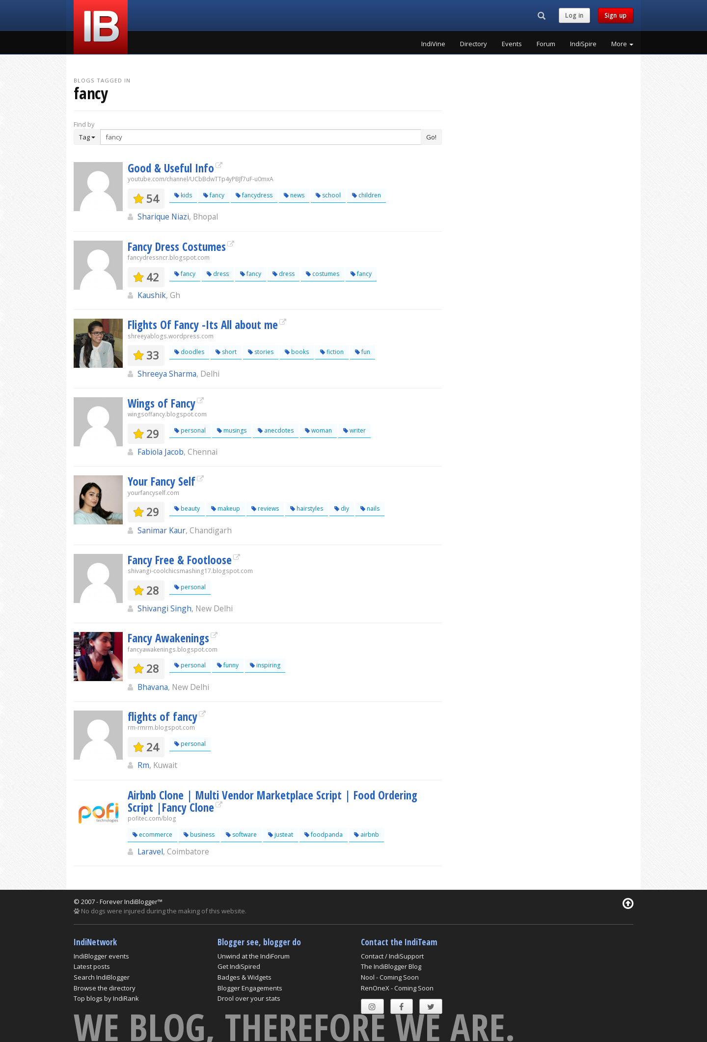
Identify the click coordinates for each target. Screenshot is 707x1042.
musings (231, 430)
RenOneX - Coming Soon (397, 988)
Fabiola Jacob (160, 451)
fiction (332, 352)
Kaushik (151, 295)
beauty (187, 508)
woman (318, 430)
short (226, 352)
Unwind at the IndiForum (254, 956)
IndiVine (433, 43)
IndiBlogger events (101, 956)
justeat (280, 834)
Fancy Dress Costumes (177, 246)
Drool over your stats (249, 998)
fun (362, 352)
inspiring (265, 665)
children (366, 195)
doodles (189, 352)
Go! (431, 137)
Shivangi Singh (164, 608)
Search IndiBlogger (102, 977)
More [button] (622, 43)
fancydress (254, 195)
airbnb (366, 834)
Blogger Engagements (250, 988)
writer (354, 430)
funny (228, 665)
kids (183, 195)
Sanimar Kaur (161, 530)
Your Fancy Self (161, 481)
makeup (225, 508)
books (297, 352)
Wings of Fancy (161, 403)
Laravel (150, 851)
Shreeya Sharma (166, 373)
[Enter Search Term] (260, 137)
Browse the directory (105, 988)
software (241, 834)
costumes (322, 274)
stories (260, 352)
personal (190, 430)
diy (341, 508)
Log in (574, 15)
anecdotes (276, 430)
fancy (213, 195)
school (328, 195)
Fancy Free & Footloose (180, 560)
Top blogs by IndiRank (106, 998)
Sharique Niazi (163, 216)
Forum (546, 43)
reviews (265, 508)
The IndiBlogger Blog (391, 966)
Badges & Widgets (245, 977)
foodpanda (323, 834)
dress (218, 274)
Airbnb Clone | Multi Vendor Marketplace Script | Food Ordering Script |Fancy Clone (272, 801)
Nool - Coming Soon (390, 977)
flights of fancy (162, 716)
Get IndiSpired (239, 966)
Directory (473, 43)
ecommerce (152, 834)
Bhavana (152, 687)
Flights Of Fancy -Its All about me (203, 324)
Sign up (615, 15)
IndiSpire (583, 43)
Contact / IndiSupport (392, 956)
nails (370, 508)
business (199, 834)
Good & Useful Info (171, 168)
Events (512, 43)
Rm (143, 765)
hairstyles (306, 508)
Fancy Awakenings (168, 638)
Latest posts (92, 966)
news (294, 195)
